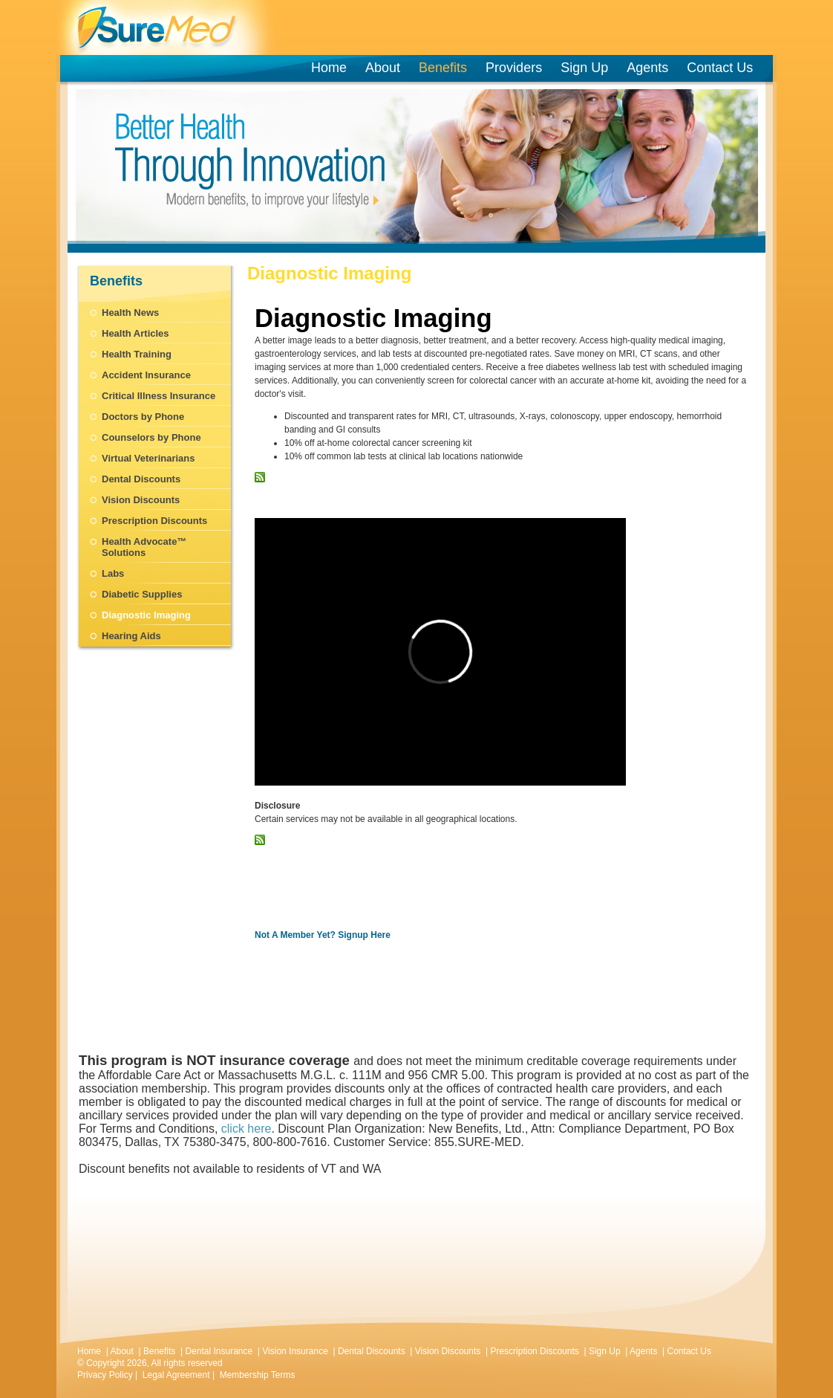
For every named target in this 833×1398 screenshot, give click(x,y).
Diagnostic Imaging (146, 615)
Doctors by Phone (143, 416)
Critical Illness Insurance (158, 395)
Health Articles (135, 333)
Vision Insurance (295, 1351)
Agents (647, 67)
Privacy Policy (105, 1375)
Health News (130, 312)
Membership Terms (257, 1375)
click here (246, 1128)
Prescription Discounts (154, 520)
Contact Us (720, 67)
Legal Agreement (176, 1375)
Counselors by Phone (151, 437)
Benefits (443, 67)
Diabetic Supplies (142, 594)
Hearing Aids (131, 635)
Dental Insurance (218, 1351)
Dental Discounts (141, 479)
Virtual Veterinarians (148, 458)
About (382, 67)
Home (329, 67)
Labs (113, 573)
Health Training (137, 354)
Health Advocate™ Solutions (144, 547)
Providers (516, 67)
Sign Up (584, 67)
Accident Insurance (146, 375)
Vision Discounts (141, 499)
